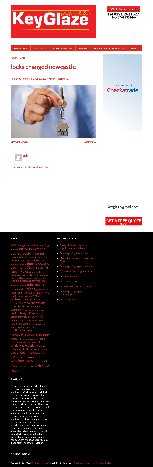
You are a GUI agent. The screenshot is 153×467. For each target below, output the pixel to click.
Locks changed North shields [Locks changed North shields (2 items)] (34, 310)
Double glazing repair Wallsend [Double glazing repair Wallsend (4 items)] (28, 280)
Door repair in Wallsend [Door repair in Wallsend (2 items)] (36, 257)
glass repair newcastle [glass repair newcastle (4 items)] (23, 292)
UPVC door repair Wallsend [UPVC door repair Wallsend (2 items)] (38, 349)
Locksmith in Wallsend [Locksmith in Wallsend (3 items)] (20, 316)
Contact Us (40, 48)
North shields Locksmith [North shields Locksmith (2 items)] (30, 339)
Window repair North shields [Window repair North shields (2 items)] (26, 366)
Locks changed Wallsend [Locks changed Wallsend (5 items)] (27, 313)
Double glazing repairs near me (76, 266)
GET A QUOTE (20, 48)
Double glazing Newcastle (109, 48)
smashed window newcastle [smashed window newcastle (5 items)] (25, 343)
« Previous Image (20, 141)
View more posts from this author (31, 166)
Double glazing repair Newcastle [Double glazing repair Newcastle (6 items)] (29, 269)
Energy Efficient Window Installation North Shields (73, 247)
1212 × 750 (47, 78)
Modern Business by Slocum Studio (92, 463)
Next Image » (89, 141)
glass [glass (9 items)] (31, 288)
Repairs (83, 48)
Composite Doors (62, 48)
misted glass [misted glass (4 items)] (26, 323)
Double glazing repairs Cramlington (71, 293)
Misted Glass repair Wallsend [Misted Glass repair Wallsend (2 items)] (28, 327)
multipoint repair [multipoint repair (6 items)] (23, 330)
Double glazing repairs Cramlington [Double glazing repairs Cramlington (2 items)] (35, 278)
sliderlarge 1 (61, 78)
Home (133, 48)
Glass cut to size (68, 281)
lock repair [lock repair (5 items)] (30, 299)
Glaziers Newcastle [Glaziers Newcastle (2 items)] (25, 296)
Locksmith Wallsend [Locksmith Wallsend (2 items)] (31, 320)
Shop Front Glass (69, 299)
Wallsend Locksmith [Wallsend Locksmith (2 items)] (33, 357)
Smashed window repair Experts (77, 286)
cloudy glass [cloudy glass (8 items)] (30, 253)
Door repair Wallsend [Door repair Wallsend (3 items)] (34, 260)
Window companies (40, 463)
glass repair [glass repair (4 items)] (41, 289)
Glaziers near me (68, 276)
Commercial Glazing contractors (77, 271)
